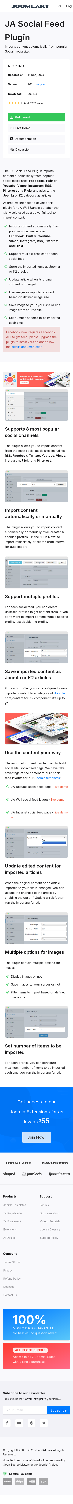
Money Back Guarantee (36, 1324)
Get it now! (20, 117)
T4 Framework (12, 1221)
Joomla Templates (14, 1205)
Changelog (40, 84)
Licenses (8, 1286)
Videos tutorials (50, 1221)
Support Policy (49, 1237)
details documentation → (28, 347)
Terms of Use (11, 1262)
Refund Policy (12, 1278)
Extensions (10, 1229)
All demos (9, 1237)
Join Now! (37, 1137)
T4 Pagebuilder (13, 1213)
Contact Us (10, 1295)
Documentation (23, 139)
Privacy (8, 1270)
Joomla (59, 693)
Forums (44, 1205)
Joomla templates (47, 778)
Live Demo (20, 128)
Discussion (20, 149)
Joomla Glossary (50, 1229)
